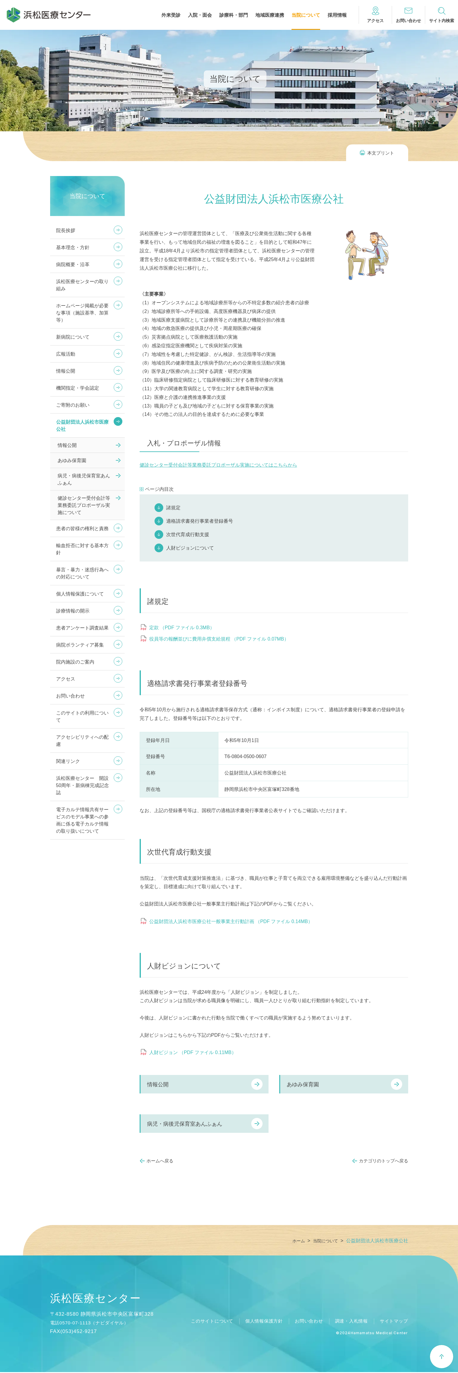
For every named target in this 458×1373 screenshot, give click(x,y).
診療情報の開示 (73, 610)
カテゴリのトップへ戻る (383, 1160)
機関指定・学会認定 (77, 388)
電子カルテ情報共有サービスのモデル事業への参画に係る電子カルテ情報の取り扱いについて (82, 820)
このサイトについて (202, 1321)
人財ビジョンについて (190, 547)
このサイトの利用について (82, 716)
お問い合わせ (70, 695)
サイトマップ (393, 1321)
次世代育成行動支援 (187, 534)
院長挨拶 (65, 230)
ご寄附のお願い (73, 405)
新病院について (73, 337)
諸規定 (173, 507)
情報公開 (158, 1084)
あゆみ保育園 (303, 1084)
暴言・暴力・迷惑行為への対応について (82, 573)
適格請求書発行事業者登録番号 (199, 521)
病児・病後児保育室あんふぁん (184, 1124)
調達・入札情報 (348, 1321)
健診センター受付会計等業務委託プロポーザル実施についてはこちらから (218, 465)
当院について (306, 15)
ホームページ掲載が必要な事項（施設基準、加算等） (82, 313)
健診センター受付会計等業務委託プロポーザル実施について (84, 505)
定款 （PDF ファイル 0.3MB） (182, 627)
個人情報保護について (80, 593)
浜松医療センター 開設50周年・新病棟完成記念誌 (82, 785)
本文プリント (380, 152)
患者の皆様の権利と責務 (82, 528)
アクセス (65, 678)
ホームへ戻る (160, 1160)
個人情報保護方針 (257, 1321)
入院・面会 (200, 15)
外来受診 (171, 15)
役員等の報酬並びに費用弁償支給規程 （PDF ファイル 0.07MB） (219, 638)
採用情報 (337, 15)
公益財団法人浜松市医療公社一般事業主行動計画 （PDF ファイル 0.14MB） (231, 921)
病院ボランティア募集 (80, 644)
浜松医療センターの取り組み (82, 285)
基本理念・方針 (73, 247)
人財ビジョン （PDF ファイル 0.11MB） (192, 1052)
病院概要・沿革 (73, 264)
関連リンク (68, 761)
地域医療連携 (269, 15)
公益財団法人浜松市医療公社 (82, 425)
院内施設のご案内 (75, 661)
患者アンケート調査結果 (82, 627)
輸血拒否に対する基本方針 (82, 549)
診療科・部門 (233, 15)
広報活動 (65, 354)
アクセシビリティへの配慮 (82, 741)
